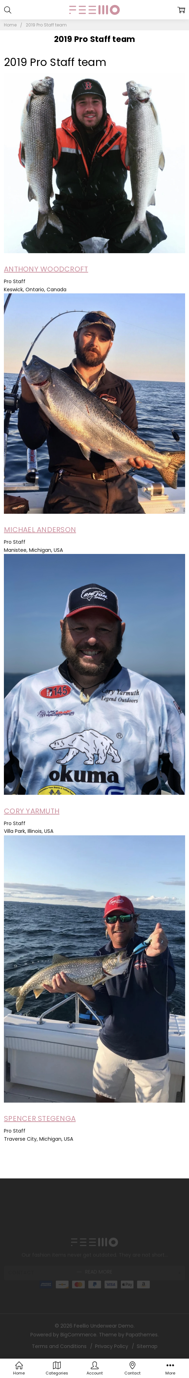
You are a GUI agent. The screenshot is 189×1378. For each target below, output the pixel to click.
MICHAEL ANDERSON (40, 530)
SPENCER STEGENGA (40, 1118)
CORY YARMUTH (31, 811)
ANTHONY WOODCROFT (46, 269)
